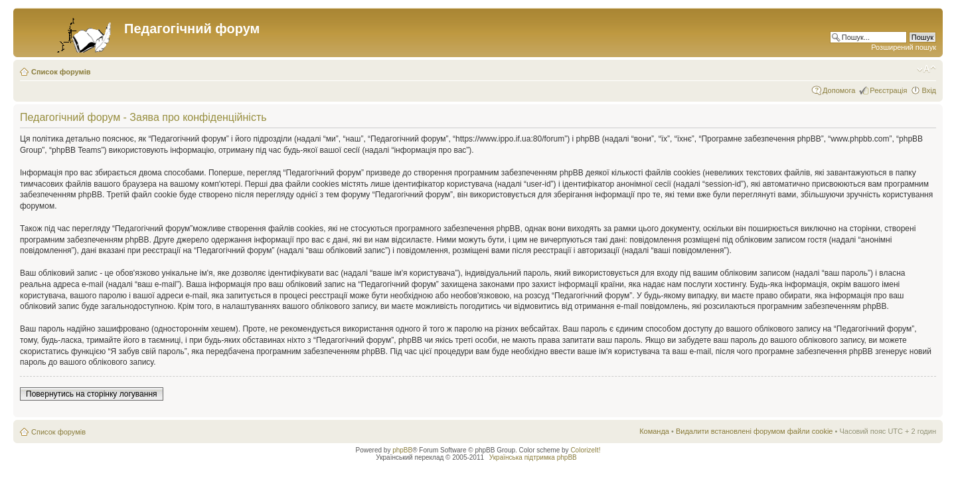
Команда (654, 431)
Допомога (839, 90)
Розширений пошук (903, 47)
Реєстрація (888, 90)
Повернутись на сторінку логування (91, 394)
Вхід (928, 90)
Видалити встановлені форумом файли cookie (754, 431)
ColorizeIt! (585, 450)
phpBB (402, 450)
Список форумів (60, 72)
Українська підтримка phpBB (533, 457)
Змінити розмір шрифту (926, 69)
